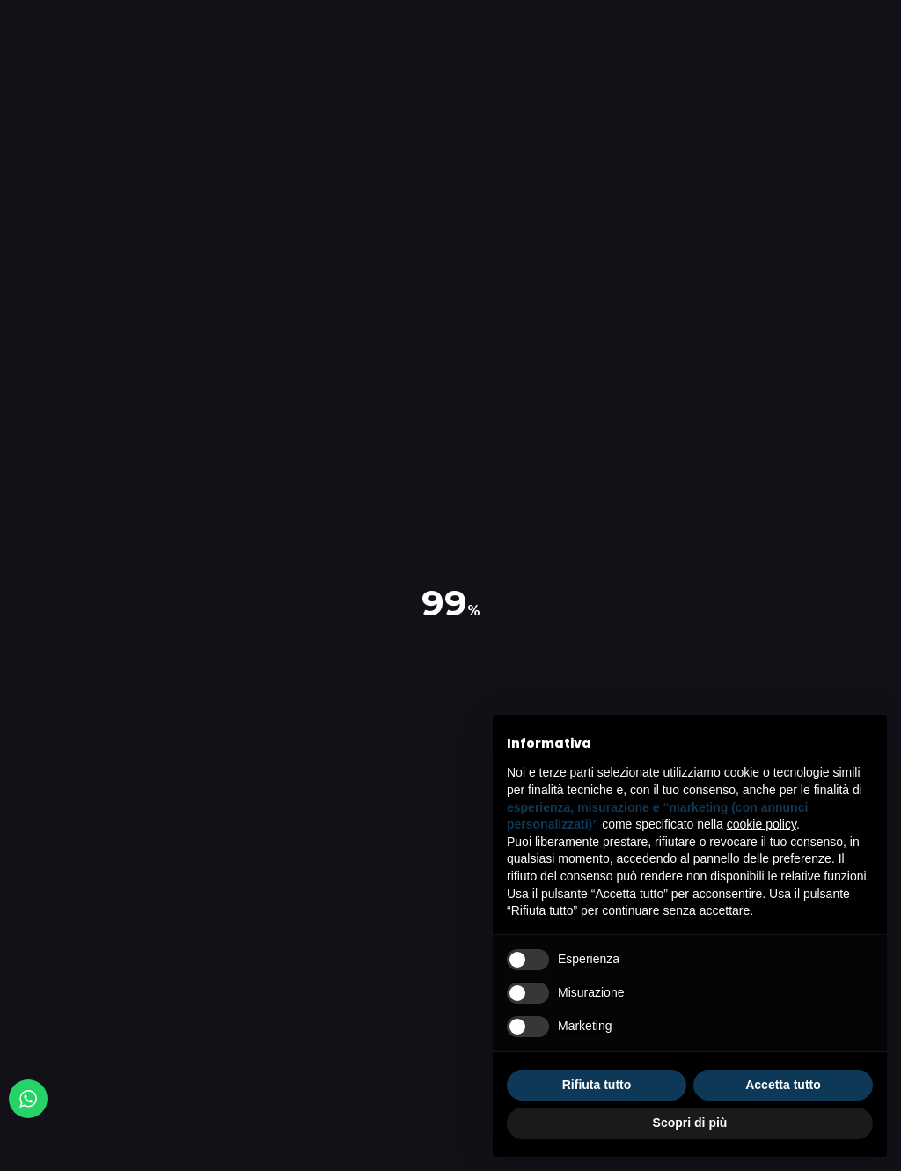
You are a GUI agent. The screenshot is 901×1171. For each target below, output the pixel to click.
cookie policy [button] (761, 824)
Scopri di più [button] (690, 1123)
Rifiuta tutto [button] (597, 1085)
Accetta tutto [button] (783, 1085)
